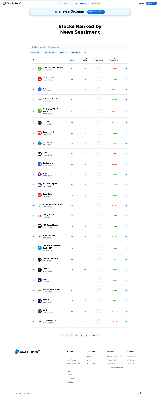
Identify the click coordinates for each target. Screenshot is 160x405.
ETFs (68, 371)
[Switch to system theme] (137, 393)
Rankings (70, 382)
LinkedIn (130, 364)
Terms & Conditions (114, 356)
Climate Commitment (115, 367)
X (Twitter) (131, 360)
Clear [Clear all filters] (84, 52)
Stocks (69, 367)
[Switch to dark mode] (143, 393)
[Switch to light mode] (140, 393)
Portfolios (70, 356)
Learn (89, 360)
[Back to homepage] (12, 3)
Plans (89, 356)
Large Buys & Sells (73, 364)
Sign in (141, 3)
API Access (91, 364)
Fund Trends (71, 360)
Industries (70, 378)
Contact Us (131, 356)
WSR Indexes (82, 3)
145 (93, 335)
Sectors (69, 375)
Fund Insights (65, 3)
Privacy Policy (112, 360)
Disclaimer (111, 364)
